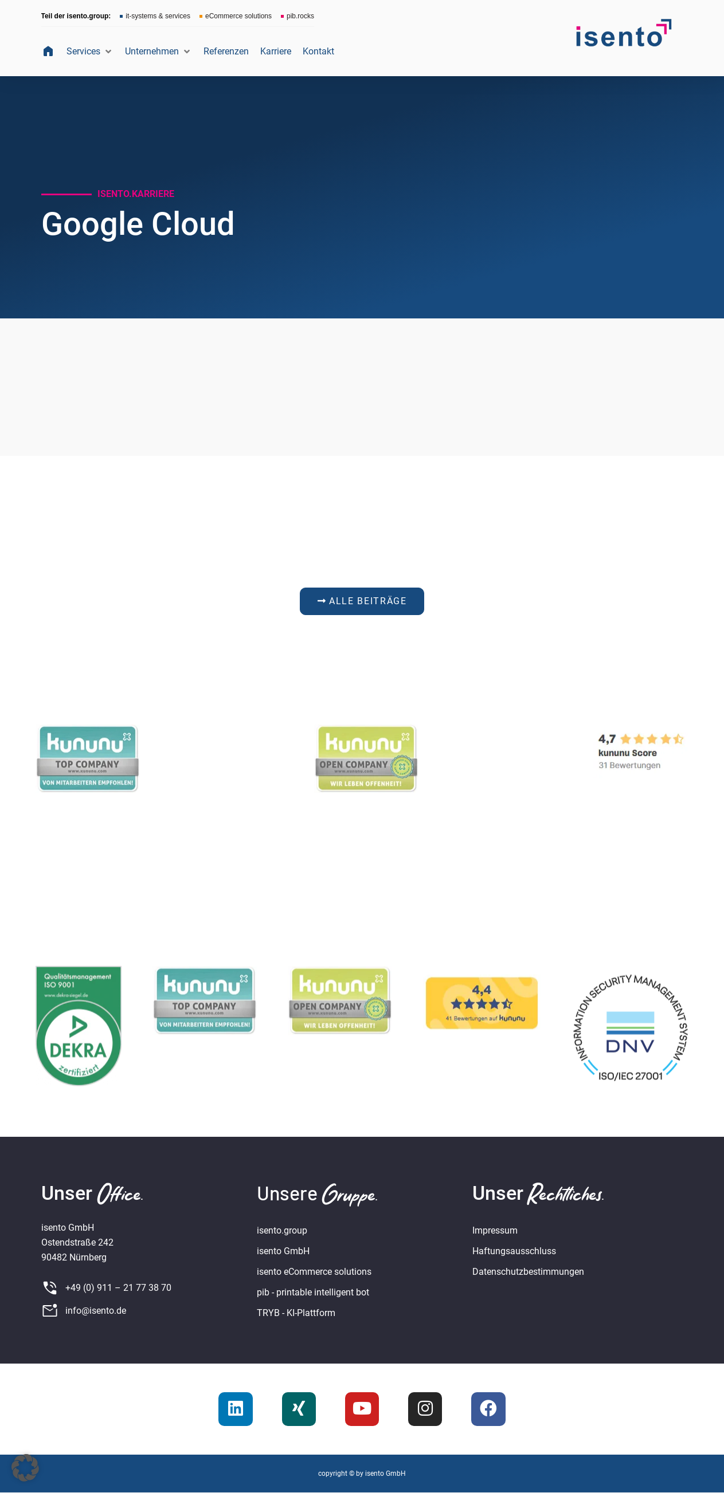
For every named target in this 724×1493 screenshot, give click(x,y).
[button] (90, 51)
